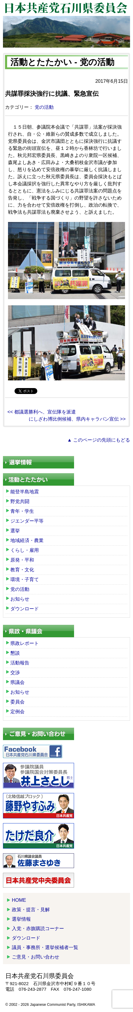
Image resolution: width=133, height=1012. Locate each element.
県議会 (17, 682)
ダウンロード (24, 608)
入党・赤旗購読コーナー (38, 928)
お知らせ (19, 598)
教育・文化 (22, 569)
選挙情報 (21, 919)
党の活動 (44, 107)
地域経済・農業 (27, 540)
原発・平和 (22, 559)
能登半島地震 (24, 491)
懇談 (15, 653)
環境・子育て (24, 579)
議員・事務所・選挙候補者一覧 (45, 947)
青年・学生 (22, 511)
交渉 (15, 672)
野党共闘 (19, 501)
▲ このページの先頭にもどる (98, 439)
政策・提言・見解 (31, 909)
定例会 (17, 711)
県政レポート (24, 643)
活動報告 (19, 662)
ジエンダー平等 (27, 520)
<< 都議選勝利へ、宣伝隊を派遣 (41, 411)
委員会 (17, 701)
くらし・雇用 (24, 550)
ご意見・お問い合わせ (35, 956)
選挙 (15, 530)
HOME (19, 900)
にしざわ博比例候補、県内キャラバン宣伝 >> (77, 418)
